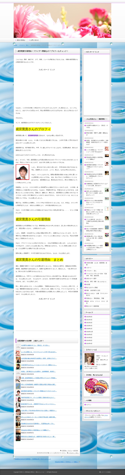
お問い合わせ (34, 40)
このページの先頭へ (105, 472)
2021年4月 (89, 319)
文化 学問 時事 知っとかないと (96, 281)
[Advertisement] (46, 87)
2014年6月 (89, 337)
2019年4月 (89, 325)
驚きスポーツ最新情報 (92, 306)
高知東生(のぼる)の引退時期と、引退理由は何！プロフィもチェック (33, 459)
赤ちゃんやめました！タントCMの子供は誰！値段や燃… (38, 417)
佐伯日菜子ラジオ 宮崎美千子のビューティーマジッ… (38, 404)
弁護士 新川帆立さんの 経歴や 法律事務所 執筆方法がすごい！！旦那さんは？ (97, 142)
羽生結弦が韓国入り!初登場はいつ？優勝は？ (67, 462)
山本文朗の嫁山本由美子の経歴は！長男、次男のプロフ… (39, 358)
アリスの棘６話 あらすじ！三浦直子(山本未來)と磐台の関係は (95, 221)
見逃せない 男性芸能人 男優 (95, 298)
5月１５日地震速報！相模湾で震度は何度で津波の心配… (38, 384)
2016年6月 (89, 334)
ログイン (88, 404)
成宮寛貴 (75, 450)
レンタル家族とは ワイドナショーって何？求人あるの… (39, 352)
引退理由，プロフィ (67, 450)
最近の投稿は (21, 40)
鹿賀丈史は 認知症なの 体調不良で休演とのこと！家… (38, 436)
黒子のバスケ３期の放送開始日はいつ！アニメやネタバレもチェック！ (94, 202)
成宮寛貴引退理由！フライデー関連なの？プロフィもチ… (39, 391)
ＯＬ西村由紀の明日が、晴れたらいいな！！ (34, 472)
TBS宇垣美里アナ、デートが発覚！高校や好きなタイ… (38, 397)
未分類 (88, 284)
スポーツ (88, 267)
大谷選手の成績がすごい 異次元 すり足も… (35, 345)
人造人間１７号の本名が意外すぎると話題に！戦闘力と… (39, 410)
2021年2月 (89, 322)
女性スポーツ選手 (92, 278)
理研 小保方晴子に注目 (93, 290)
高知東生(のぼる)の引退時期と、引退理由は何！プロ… (38, 423)
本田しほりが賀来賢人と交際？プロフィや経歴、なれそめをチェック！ (94, 193)
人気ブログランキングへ (96, 394)
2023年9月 (89, 316)
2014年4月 (89, 343)
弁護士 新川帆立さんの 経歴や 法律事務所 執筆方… (38, 371)
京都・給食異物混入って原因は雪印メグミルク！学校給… (39, 378)
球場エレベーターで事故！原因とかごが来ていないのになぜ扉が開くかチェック (94, 211)
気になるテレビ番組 (92, 287)
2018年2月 (89, 328)
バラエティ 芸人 (24, 45)
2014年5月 (89, 340)
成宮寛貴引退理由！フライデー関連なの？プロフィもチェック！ (94, 166)
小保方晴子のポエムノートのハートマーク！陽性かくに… (39, 365)
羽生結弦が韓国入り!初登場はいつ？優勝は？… (35, 430)
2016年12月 (89, 331)
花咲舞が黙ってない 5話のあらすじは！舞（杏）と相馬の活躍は (94, 238)
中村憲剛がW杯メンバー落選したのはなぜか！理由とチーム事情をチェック (94, 247)
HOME (15, 45)
